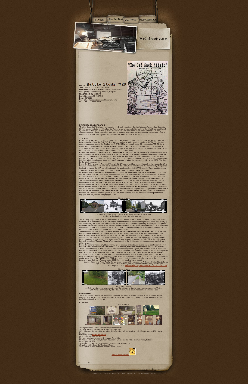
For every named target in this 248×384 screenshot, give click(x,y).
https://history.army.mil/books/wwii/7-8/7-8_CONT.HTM (146, 266)
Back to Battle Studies (120, 355)
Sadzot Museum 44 (99, 335)
